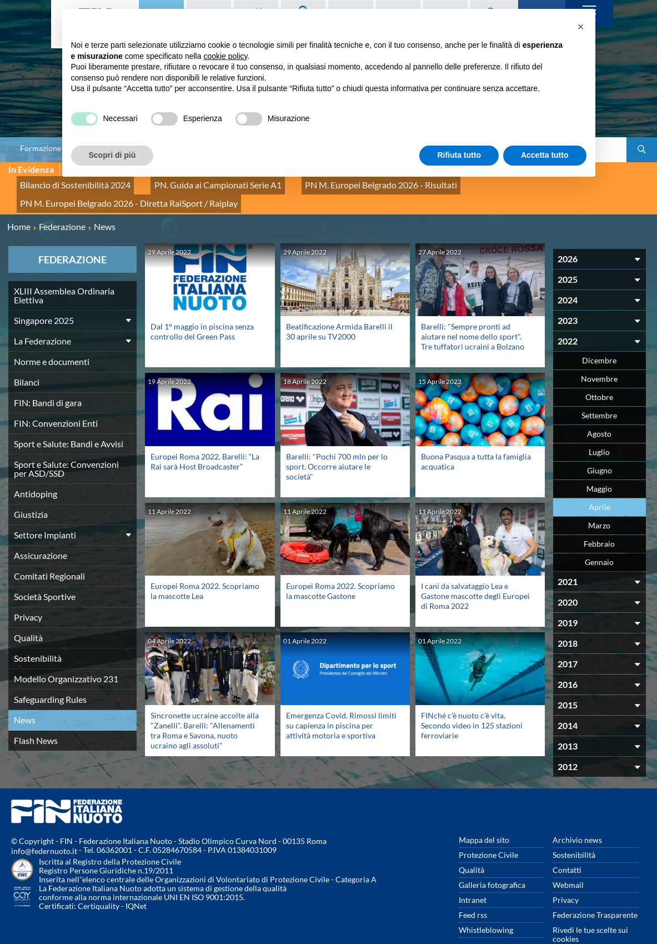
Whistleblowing (486, 905)
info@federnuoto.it (44, 826)
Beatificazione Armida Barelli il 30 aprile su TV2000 (339, 307)
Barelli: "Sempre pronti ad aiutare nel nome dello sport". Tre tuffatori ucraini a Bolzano (472, 312)
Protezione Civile (488, 830)
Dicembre (599, 336)
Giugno (599, 446)
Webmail (568, 860)
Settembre (599, 391)
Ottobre (599, 372)
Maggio (599, 464)
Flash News (36, 716)
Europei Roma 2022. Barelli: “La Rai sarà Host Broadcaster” (205, 436)
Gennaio (599, 537)
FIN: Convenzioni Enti (56, 398)
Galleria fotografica (492, 860)
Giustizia (31, 490)
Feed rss (473, 890)
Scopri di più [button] (112, 155)
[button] (581, 27)
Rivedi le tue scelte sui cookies (590, 910)
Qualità (28, 613)
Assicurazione (40, 531)
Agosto (599, 409)
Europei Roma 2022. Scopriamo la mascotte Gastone (340, 566)
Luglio (599, 427)
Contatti (567, 845)
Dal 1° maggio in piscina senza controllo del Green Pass (202, 307)
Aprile (599, 482)
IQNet (136, 881)
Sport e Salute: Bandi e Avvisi (68, 419)
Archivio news (577, 815)
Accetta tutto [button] (545, 155)
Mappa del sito (484, 815)
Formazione (40, 148)
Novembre (599, 354)
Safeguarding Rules (50, 675)
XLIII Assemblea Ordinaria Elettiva (64, 271)
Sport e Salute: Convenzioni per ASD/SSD (66, 444)
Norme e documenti (51, 337)
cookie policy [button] (225, 56)
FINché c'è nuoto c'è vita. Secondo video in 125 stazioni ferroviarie (472, 700)
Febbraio (599, 519)
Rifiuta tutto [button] (459, 155)
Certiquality (98, 881)
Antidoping (35, 469)
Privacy (28, 592)
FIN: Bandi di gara (48, 378)
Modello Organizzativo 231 (66, 654)
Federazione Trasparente (595, 890)
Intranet (473, 875)
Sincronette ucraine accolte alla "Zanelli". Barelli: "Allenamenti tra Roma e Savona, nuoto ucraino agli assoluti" (205, 705)
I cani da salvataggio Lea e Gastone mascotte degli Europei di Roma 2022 (475, 571)
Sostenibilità (38, 633)
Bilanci (26, 357)
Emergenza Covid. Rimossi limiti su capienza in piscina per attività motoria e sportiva (341, 700)
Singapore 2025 (44, 296)
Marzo (599, 501)
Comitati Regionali (49, 551)
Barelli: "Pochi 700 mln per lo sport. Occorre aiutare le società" (337, 441)
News (25, 695)
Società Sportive (45, 572)
